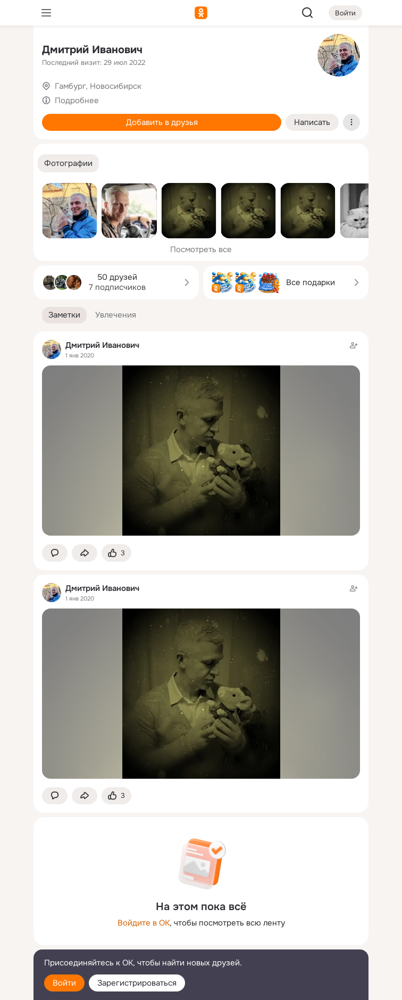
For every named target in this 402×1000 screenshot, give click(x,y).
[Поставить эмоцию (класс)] (116, 553)
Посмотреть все (201, 249)
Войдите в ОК (144, 923)
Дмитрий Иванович (92, 49)
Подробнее (77, 100)
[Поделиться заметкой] (84, 553)
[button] (68, 163)
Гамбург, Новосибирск (98, 86)
